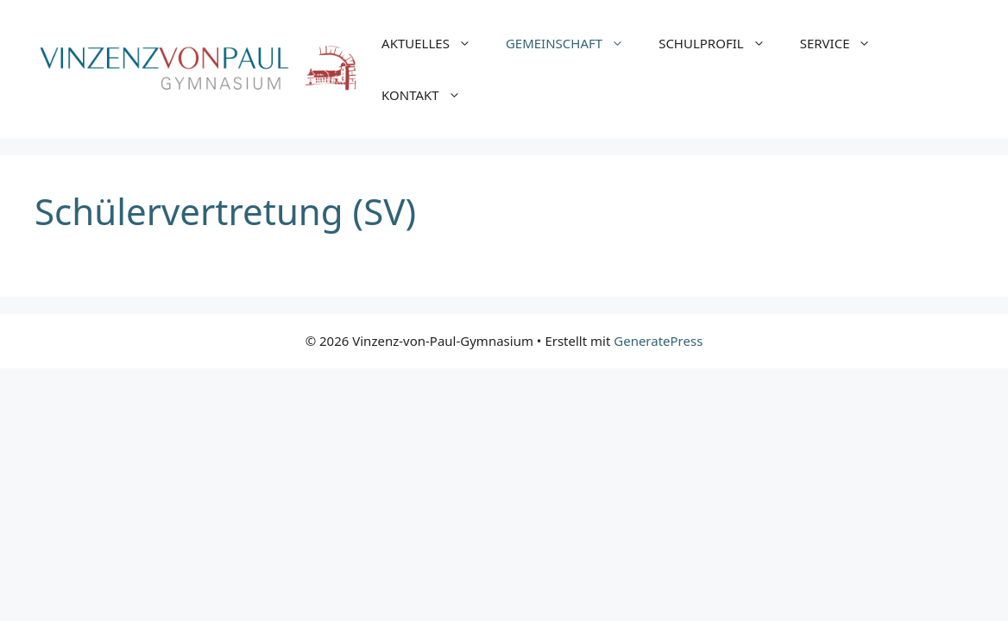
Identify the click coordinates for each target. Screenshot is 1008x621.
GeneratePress (658, 340)
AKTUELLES (434, 43)
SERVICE (844, 43)
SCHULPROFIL (720, 43)
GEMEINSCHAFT (573, 43)
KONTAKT (429, 95)
